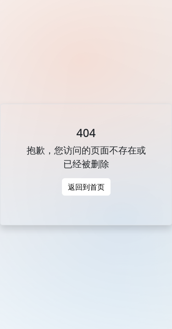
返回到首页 (86, 187)
